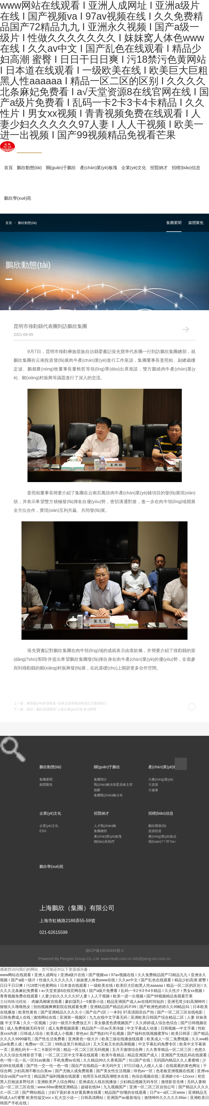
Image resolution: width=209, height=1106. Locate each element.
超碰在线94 (91, 1087)
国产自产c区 (96, 1012)
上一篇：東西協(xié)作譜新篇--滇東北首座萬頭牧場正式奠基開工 (60, 703)
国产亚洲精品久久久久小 (62, 1012)
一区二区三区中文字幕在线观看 (72, 1055)
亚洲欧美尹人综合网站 (56, 1082)
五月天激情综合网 (128, 1049)
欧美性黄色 (28, 1012)
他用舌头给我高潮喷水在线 (106, 1076)
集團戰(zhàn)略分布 (108, 795)
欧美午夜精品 (113, 1055)
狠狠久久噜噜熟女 (16, 1007)
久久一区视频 (35, 1023)
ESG (42, 831)
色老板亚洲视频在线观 (175, 1071)
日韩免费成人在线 (16, 1017)
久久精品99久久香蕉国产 (105, 1060)
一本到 (115, 1012)
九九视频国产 (115, 1087)
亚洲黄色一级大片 (84, 1039)
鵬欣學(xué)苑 (17, 198)
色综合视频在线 (145, 1076)
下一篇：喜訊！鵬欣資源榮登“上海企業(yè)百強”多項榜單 (55, 709)
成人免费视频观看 (64, 1028)
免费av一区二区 (39, 1044)
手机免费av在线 (67, 1060)
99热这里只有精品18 (73, 1044)
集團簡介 (100, 779)
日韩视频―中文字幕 (178, 1028)
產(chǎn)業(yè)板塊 (98, 167)
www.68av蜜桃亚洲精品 (58, 1087)
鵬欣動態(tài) (29, 167)
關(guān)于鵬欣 (61, 167)
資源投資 (154, 831)
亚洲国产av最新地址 (124, 1097)
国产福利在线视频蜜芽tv (148, 1033)
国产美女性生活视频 (113, 1071)
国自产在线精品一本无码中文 (96, 1065)
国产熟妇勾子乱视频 (107, 1033)
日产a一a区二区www (168, 1092)
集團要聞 (174, 222)
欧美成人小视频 (60, 1033)
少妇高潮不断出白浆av (33, 1071)
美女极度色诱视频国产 (113, 1023)
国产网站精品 (34, 1092)
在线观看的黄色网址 (183, 1065)
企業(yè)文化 (133, 167)
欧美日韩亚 (181, 1033)
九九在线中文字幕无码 (108, 1017)
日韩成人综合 (32, 1033)
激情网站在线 (45, 1017)
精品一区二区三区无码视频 (86, 1049)
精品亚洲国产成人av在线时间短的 (136, 1001)
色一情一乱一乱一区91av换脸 (25, 1060)
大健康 (153, 790)
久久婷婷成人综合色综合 (157, 1023)
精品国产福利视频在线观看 (57, 1076)
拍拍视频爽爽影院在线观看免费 (60, 1007)
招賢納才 (159, 167)
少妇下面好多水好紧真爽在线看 (75, 1092)
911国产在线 (140, 1060)
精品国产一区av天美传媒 (103, 1028)
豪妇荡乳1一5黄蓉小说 (84, 1001)
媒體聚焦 (196, 222)
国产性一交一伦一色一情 (47, 1065)
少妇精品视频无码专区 (139, 1082)
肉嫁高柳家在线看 (47, 1001)
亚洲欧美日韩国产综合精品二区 (158, 1017)
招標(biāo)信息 (186, 167)
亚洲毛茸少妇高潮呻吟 (187, 1001)
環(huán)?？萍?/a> (162, 842)
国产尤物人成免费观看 (74, 1071)
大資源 (153, 785)
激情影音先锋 (173, 1082)
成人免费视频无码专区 (26, 1028)
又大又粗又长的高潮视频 (114, 1044)
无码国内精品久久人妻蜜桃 (176, 1060)
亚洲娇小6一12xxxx (178, 1076)
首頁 (8, 167)
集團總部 (100, 831)
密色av (82, 1033)
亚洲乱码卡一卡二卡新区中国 (36, 1049)
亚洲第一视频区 (73, 1017)
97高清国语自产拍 (139, 1012)
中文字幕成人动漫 (142, 1028)
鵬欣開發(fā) (157, 826)
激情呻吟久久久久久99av (166, 1097)
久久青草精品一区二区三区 (169, 1049)
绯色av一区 (144, 1071)
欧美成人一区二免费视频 (168, 1039)
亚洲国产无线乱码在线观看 (184, 1055)
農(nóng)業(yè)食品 (162, 836)
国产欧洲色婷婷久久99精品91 (165, 1007)
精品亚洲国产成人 (143, 1055)
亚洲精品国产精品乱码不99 (113, 1007)
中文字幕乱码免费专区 (157, 1044)
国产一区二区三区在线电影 (180, 1012)
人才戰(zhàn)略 (105, 826)
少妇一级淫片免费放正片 (70, 1023)
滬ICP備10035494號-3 (104, 950)
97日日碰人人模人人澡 (144, 1065)
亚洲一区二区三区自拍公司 (152, 1087)
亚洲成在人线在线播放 (98, 1082)
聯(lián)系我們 (104, 842)
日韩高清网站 (92, 1097)
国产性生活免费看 (50, 1039)
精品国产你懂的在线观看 (125, 1092)
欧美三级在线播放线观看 (123, 1039)
